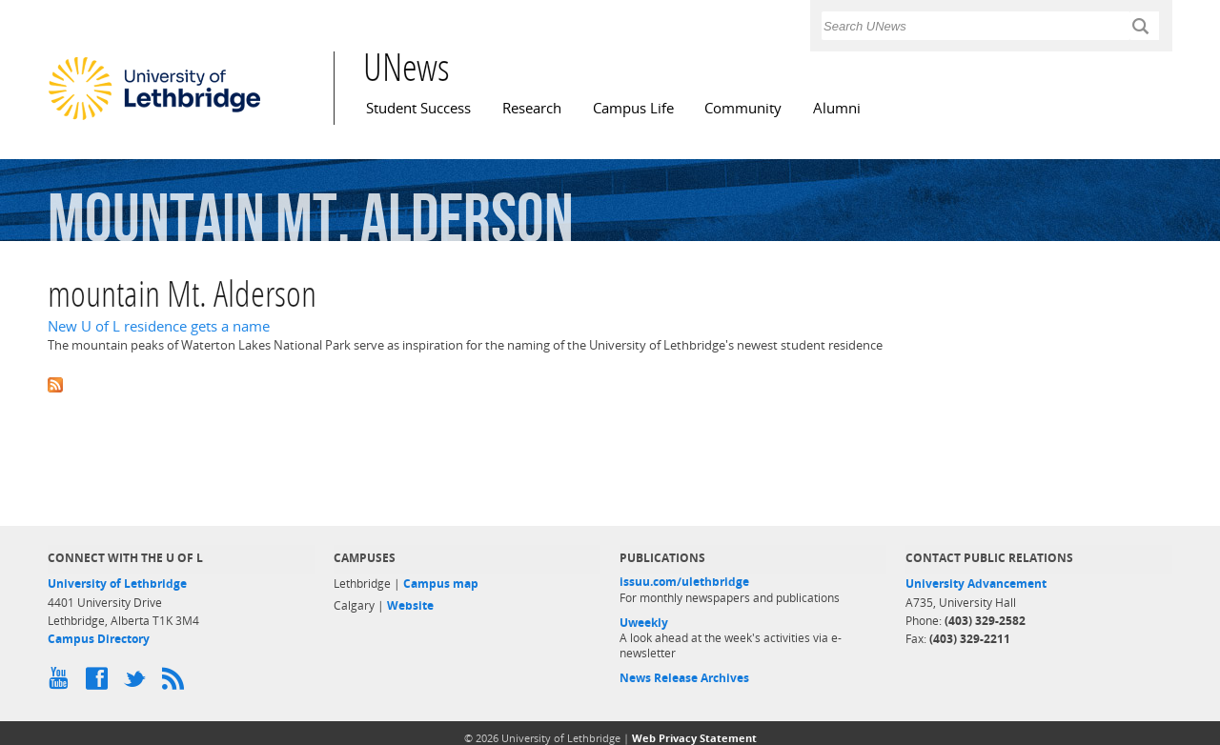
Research (531, 108)
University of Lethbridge (117, 583)
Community (743, 108)
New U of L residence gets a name (159, 326)
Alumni (837, 108)
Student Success (418, 108)
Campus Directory (99, 639)
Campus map (440, 583)
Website (410, 605)
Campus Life (633, 108)
